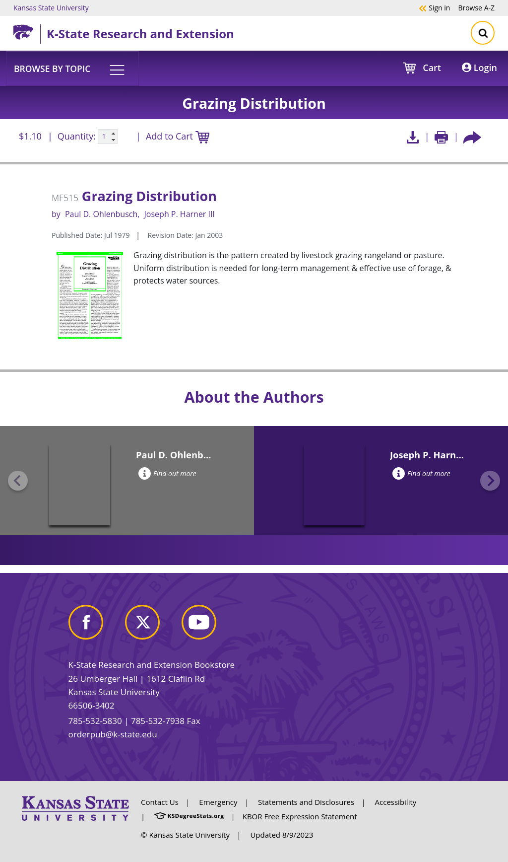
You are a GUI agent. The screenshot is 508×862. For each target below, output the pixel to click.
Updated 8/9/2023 (281, 835)
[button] (72, 68)
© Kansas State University (185, 835)
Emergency (218, 802)
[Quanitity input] (108, 136)
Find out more (167, 473)
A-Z (476, 7)
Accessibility (396, 802)
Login (479, 67)
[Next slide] (490, 481)
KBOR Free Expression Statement (300, 816)
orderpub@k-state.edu (112, 734)
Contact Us (160, 802)
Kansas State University (51, 7)
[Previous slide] (18, 481)
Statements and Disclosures (306, 802)
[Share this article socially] (472, 137)
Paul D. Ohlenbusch (101, 214)
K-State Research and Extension (140, 33)
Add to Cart (177, 137)
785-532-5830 (95, 720)
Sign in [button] (434, 7)
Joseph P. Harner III (179, 214)
